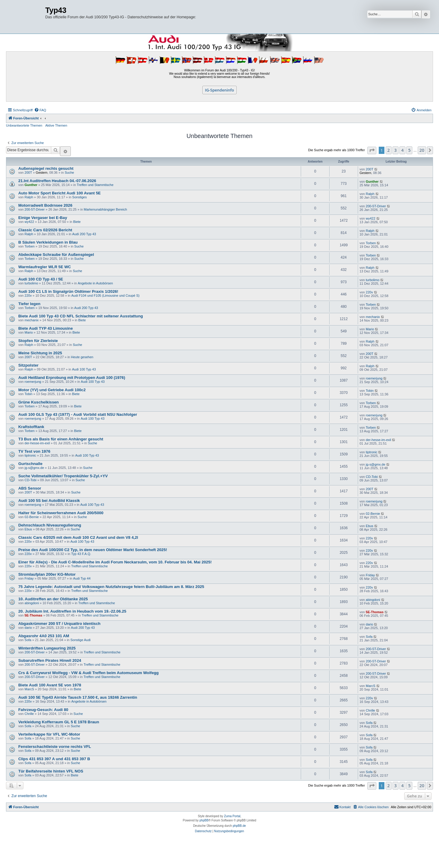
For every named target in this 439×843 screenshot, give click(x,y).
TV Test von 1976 (34, 451)
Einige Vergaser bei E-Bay (42, 217)
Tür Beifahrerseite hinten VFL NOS (50, 771)
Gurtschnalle (30, 463)
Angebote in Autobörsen (95, 283)
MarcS (29, 689)
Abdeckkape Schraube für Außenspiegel (56, 254)
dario (28, 627)
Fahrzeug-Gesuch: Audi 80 (43, 709)
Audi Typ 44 (82, 578)
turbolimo (31, 283)
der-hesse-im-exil (37, 443)
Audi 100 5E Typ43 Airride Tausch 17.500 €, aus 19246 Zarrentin (77, 697)
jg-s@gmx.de (34, 468)
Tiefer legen (29, 304)
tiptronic (30, 455)
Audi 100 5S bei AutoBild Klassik (49, 500)
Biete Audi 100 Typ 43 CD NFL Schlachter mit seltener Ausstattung (80, 316)
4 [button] (402, 150)
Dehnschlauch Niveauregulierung (49, 525)
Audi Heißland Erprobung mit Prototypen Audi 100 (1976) (71, 377)
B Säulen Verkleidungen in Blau (48, 242)
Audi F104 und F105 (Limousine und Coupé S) (105, 295)
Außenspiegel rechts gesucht (45, 168)
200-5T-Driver (35, 209)
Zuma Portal (232, 816)
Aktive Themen (56, 125)
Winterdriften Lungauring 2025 (47, 648)
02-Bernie (32, 517)
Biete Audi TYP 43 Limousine (45, 328)
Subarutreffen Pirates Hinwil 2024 (49, 660)
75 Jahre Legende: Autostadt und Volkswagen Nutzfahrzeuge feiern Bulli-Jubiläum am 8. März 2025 (111, 586)
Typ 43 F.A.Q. (81, 554)
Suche (69, 172)
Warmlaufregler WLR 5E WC (44, 267)
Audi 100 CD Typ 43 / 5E (40, 279)
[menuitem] (40, 110)
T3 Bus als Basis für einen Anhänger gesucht (60, 439)
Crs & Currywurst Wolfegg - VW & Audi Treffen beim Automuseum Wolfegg (88, 672)
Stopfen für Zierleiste (38, 340)
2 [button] (388, 150)
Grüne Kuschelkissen (38, 402)
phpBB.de (239, 825)
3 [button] (395, 150)
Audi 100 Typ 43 (84, 369)
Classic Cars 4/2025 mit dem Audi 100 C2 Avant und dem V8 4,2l (78, 537)
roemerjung (33, 381)
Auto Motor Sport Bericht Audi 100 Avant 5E (59, 193)
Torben (30, 246)
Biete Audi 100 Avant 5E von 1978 (49, 685)
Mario (29, 332)
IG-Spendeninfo (219, 90)
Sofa (28, 640)
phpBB (203, 820)
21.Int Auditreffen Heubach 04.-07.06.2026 (57, 180)
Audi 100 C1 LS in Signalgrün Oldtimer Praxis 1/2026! (68, 291)
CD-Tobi (31, 480)
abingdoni (32, 603)
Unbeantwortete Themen (24, 125)
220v (28, 295)
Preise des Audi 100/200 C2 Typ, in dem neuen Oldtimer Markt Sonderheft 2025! (92, 550)
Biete (77, 222)
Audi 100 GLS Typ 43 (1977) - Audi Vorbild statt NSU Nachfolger (77, 414)
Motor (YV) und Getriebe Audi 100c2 (51, 390)
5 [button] (409, 150)
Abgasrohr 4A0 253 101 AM (43, 636)
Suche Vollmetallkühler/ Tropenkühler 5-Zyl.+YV (63, 476)
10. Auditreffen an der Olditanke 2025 (53, 599)
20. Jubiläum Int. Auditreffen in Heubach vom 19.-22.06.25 (72, 611)
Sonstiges (79, 197)
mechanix (32, 320)
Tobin (28, 394)
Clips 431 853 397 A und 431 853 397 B (54, 759)
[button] (371, 150)
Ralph (29, 197)
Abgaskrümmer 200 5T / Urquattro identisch (59, 623)
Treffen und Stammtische (95, 185)
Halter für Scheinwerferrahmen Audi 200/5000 (60, 513)
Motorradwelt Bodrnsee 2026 (45, 205)
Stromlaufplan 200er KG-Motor (47, 574)
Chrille (29, 714)
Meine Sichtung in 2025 (40, 353)
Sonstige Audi (80, 640)
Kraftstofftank (31, 426)
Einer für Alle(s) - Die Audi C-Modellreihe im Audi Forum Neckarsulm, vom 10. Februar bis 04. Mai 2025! (115, 562)
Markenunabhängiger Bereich (105, 209)
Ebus (28, 529)
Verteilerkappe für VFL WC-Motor (49, 734)
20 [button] (422, 150)
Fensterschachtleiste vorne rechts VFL (54, 746)
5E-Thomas (33, 615)
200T (28, 172)
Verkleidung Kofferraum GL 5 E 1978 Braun (58, 722)
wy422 (29, 222)
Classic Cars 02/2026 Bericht (45, 230)
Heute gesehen (82, 357)
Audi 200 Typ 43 (84, 234)
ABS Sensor (29, 488)
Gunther (31, 185)
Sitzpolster (28, 365)
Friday (29, 578)
